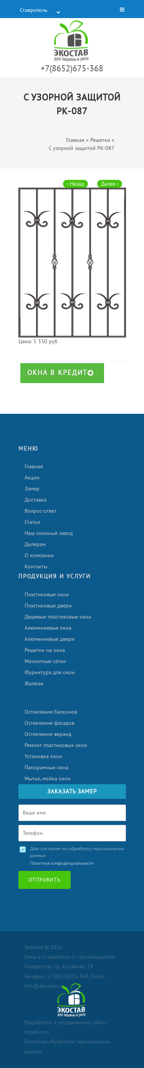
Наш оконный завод (49, 533)
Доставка (35, 500)
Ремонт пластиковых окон (56, 745)
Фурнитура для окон (50, 672)
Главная (34, 466)
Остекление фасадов (49, 723)
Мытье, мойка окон (48, 778)
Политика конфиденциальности (62, 863)
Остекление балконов (51, 712)
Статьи (32, 522)
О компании (39, 555)
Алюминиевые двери (49, 639)
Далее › (109, 184)
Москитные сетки (45, 661)
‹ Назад (75, 184)
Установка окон (43, 756)
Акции (32, 477)
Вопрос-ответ (40, 511)
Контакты (36, 566)
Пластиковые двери (48, 605)
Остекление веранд (48, 734)
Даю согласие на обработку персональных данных (77, 852)
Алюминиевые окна (48, 628)
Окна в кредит (60, 373)
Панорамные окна (46, 767)
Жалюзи (34, 683)
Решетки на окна (45, 650)
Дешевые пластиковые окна (58, 617)
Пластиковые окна (47, 594)
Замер (32, 488)
